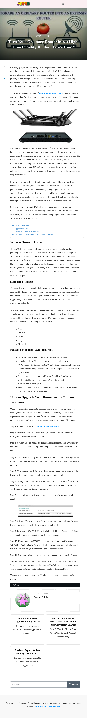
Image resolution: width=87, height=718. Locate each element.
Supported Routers (21, 229)
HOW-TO (15, 585)
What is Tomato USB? (20, 225)
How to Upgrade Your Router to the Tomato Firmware (32, 235)
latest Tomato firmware (48, 426)
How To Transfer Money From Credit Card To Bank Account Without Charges (63, 621)
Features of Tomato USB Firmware (26, 232)
